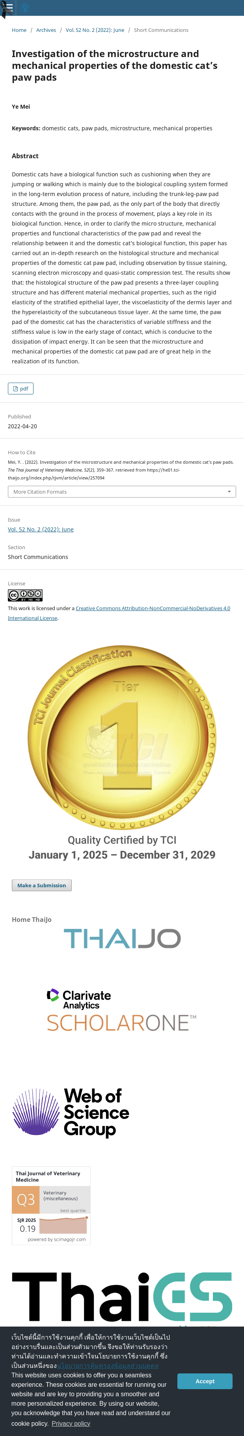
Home (19, 29)
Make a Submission (41, 885)
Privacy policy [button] (71, 1423)
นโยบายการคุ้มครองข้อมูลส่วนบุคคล (108, 1365)
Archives (46, 29)
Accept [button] (205, 1381)
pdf (23, 388)
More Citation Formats (40, 491)
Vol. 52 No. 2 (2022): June (95, 29)
